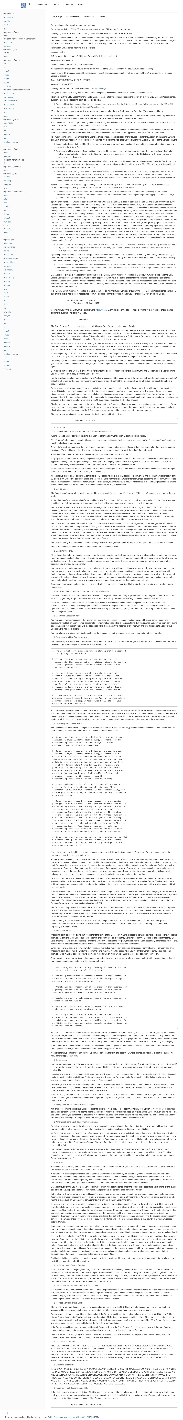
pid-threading (9, 108)
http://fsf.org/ (100, 88)
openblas (7, 156)
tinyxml (6, 79)
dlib (5, 300)
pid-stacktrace (9, 17)
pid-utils (7, 21)
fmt (5, 63)
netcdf (6, 131)
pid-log (6, 53)
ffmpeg (6, 163)
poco (5, 138)
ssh (5, 146)
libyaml (6, 75)
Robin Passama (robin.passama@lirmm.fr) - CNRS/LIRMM (73, 1417)
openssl (7, 134)
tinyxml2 (7, 83)
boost (6, 25)
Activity (69, 4)
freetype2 (7, 184)
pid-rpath (7, 46)
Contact (103, 17)
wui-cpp (7, 177)
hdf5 (5, 199)
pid (30, 4)
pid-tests (7, 229)
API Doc (57, 4)
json (5, 67)
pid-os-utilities (9, 105)
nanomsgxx (8, 123)
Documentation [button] (42, 4)
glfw (5, 29)
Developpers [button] (90, 17)
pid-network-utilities (11, 101)
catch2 (6, 236)
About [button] (80, 4)
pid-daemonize (9, 93)
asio (5, 112)
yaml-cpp (7, 86)
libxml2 (6, 71)
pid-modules (8, 42)
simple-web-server (11, 142)
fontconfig (7, 181)
